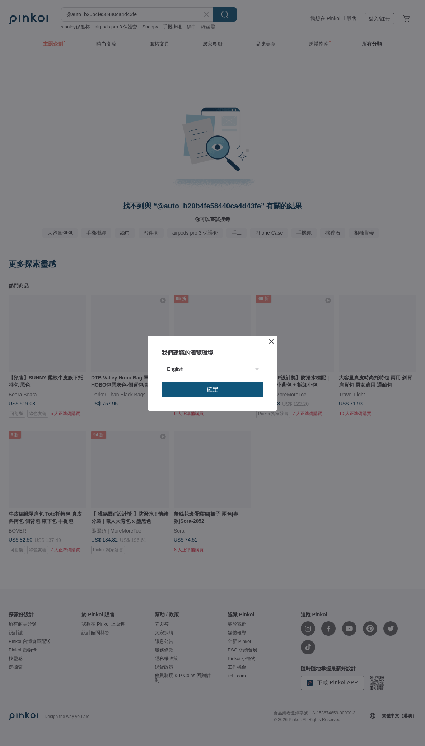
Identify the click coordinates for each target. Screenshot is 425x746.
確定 (212, 389)
